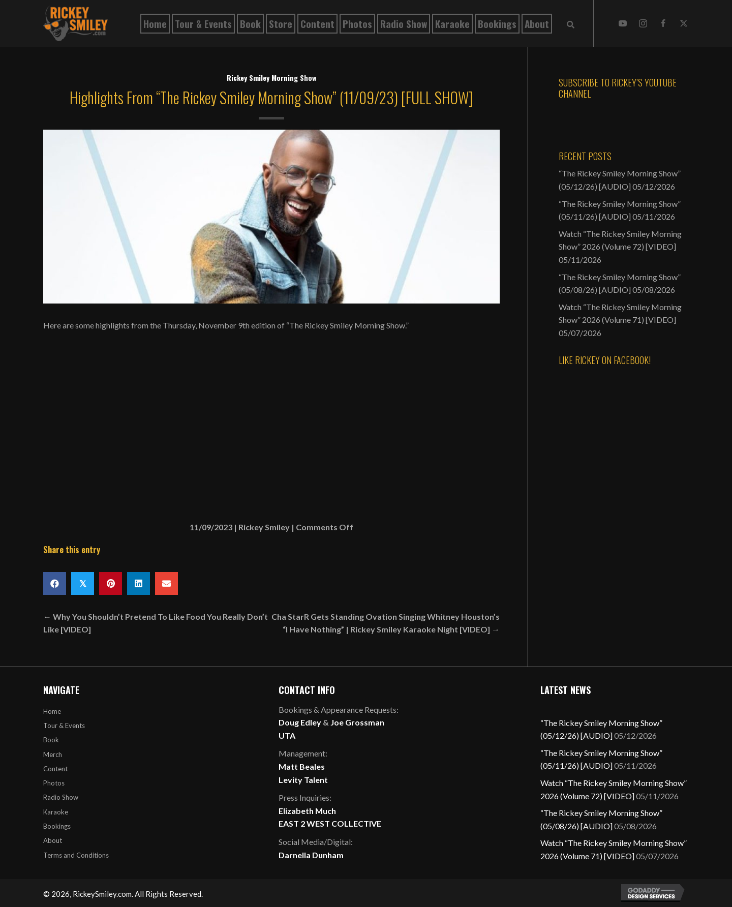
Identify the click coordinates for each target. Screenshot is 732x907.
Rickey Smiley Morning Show (271, 77)
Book (51, 740)
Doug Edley (300, 722)
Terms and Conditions (76, 855)
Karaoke (55, 812)
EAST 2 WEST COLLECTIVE (330, 823)
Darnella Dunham (311, 855)
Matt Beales (302, 766)
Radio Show (60, 797)
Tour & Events (64, 725)
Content (55, 769)
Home (52, 711)
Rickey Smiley (264, 527)
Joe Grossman (357, 722)
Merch (52, 754)
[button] (622, 23)
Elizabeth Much (307, 810)
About (52, 840)
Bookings (57, 826)
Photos (54, 783)
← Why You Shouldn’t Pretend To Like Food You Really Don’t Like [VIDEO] (155, 623)
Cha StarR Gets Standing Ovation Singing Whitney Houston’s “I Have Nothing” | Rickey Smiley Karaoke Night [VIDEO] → (385, 623)
